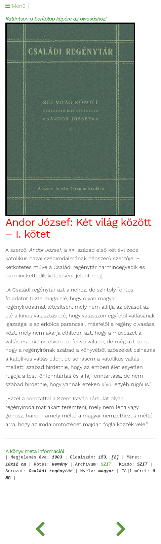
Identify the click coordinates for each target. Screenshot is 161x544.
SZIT (106, 464)
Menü (15, 6)
